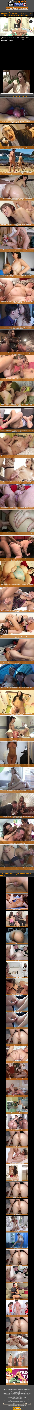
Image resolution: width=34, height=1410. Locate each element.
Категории (9, 8)
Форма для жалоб (19, 1404)
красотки (15, 38)
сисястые (4, 40)
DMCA (29, 1404)
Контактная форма (8, 1404)
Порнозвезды (23, 8)
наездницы (7, 38)
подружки (23, 38)
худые (30, 38)
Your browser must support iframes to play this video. (17, 26)
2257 (25, 1404)
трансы (11, 40)
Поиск (16, 8)
